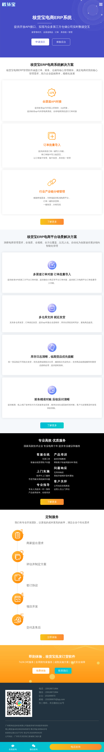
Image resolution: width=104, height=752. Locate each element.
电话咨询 (75, 747)
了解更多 (52, 221)
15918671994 (51, 688)
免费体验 (41, 670)
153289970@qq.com (55, 699)
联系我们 (63, 670)
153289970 (50, 696)
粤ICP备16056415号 (39, 729)
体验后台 (61, 42)
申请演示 (40, 42)
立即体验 (52, 637)
